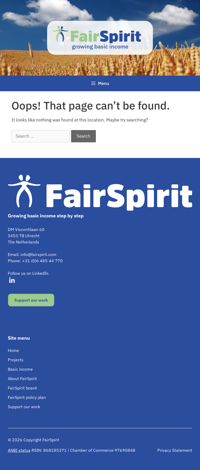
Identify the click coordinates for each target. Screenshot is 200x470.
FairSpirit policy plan (27, 397)
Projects (15, 359)
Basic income (20, 369)
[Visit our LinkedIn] (12, 280)
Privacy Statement (174, 450)
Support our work (31, 300)
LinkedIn (40, 273)
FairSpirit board (22, 387)
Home (13, 350)
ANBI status (19, 450)
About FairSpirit (22, 378)
